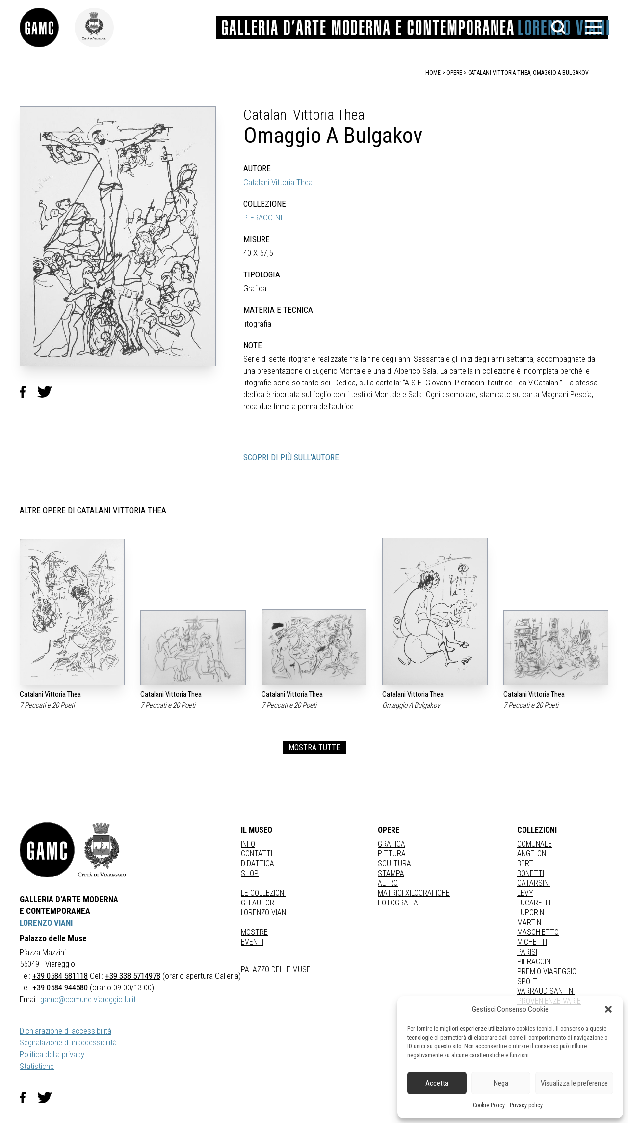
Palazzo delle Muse (276, 969)
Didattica (257, 863)
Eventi (252, 942)
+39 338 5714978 (132, 976)
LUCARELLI (533, 902)
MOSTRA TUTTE (314, 747)
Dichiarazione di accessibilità (65, 1031)
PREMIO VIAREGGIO (546, 971)
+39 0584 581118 (60, 976)
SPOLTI (528, 981)
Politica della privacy (52, 1054)
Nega (501, 1083)
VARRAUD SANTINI (546, 991)
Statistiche (37, 1066)
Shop (250, 873)
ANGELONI (532, 853)
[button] (608, 1009)
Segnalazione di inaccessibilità (68, 1042)
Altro (388, 883)
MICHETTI (532, 942)
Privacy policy (526, 1105)
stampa (391, 873)
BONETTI (530, 873)
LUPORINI (531, 912)
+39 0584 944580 (60, 987)
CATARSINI (533, 883)
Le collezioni (263, 893)
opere (454, 72)
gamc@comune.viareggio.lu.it (88, 999)
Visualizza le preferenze (574, 1083)
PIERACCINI (263, 217)
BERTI (526, 863)
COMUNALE (534, 844)
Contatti (256, 853)
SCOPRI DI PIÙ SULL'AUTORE (291, 457)
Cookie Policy (489, 1105)
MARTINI (530, 922)
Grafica (391, 844)
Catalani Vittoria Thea (278, 182)
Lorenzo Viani (264, 912)
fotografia (398, 902)
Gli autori (258, 902)
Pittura (392, 853)
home (433, 72)
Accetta (436, 1083)
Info (248, 844)
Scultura (394, 863)
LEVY (525, 893)
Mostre (254, 932)
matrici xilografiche (414, 893)
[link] (47, 27)
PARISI (527, 952)
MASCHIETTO (538, 932)
